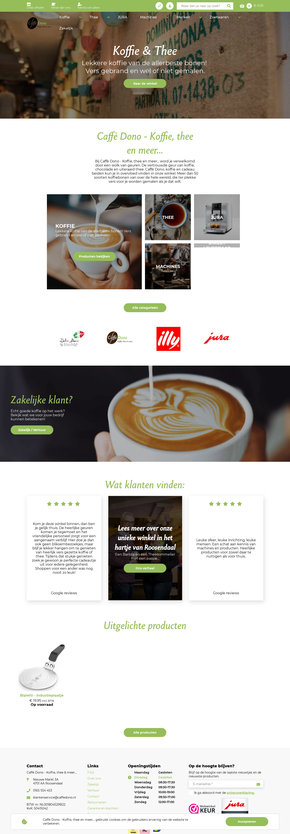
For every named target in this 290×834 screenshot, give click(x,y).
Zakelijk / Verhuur (32, 430)
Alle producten (145, 732)
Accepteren (247, 822)
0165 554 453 (42, 790)
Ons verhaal (145, 568)
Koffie (114, 20)
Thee (134, 20)
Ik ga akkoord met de (224, 793)
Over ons (94, 778)
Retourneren (96, 802)
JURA (154, 20)
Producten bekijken (94, 256)
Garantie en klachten (102, 808)
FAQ (90, 772)
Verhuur (93, 790)
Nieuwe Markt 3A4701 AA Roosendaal (48, 781)
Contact (93, 796)
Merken (200, 20)
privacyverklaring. (241, 793)
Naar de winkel (145, 83)
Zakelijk (255, 20)
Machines (174, 20)
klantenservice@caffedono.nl (54, 797)
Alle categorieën (145, 308)
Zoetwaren (227, 20)
